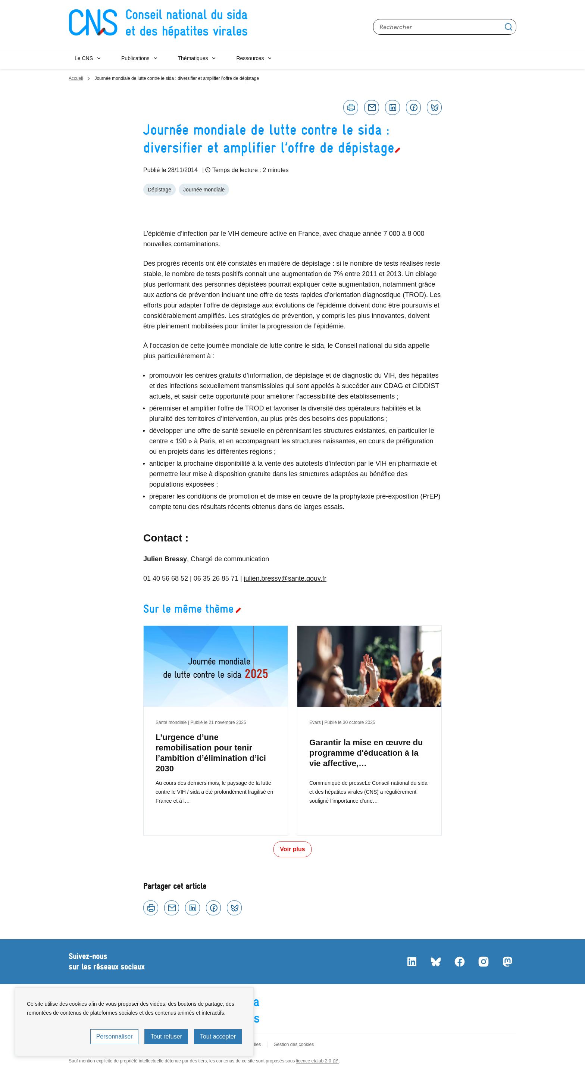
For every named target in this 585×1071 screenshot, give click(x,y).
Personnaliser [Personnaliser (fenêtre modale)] (114, 1036)
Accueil (76, 78)
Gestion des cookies (293, 1044)
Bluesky (434, 107)
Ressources (250, 58)
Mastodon (507, 962)
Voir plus (292, 849)
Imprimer (350, 107)
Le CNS (84, 58)
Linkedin (392, 107)
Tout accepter (218, 1036)
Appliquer (508, 26)
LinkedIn (412, 962)
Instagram (483, 962)
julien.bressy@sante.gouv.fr (285, 578)
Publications (135, 58)
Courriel (371, 107)
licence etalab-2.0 (313, 1061)
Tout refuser (166, 1036)
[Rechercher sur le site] (444, 26)
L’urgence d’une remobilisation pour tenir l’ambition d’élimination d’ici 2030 (211, 753)
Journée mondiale (204, 190)
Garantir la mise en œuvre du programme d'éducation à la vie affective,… (366, 753)
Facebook (413, 107)
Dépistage (159, 190)
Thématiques (193, 58)
